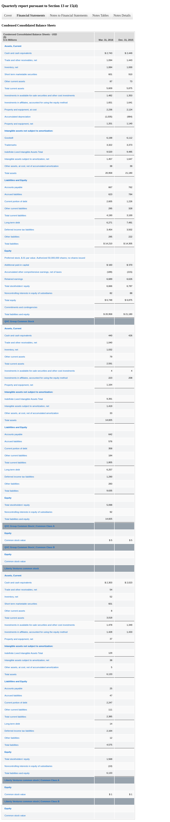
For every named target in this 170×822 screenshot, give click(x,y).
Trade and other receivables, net (21, 60)
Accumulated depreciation (17, 116)
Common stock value (15, 540)
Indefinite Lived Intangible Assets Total (24, 152)
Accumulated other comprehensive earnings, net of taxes (33, 272)
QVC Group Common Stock (19, 321)
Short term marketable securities (21, 74)
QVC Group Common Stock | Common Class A (30, 526)
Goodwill (9, 138)
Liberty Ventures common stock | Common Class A (32, 780)
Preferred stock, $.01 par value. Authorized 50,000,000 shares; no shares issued (45, 258)
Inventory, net (11, 67)
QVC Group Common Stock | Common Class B (30, 547)
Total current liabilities (15, 215)
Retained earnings (14, 279)
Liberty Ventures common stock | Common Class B (32, 801)
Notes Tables (100, 15)
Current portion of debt (16, 201)
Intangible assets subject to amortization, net (27, 159)
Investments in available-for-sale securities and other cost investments (40, 95)
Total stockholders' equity (17, 286)
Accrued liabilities (13, 194)
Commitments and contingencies (21, 307)
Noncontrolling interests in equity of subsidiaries (28, 293)
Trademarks (11, 145)
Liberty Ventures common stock (22, 568)
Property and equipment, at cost (21, 109)
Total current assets (14, 88)
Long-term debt (12, 222)
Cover (8, 15)
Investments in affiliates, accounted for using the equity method (36, 102)
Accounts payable (13, 187)
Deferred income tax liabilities (19, 229)
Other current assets (15, 81)
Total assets (11, 173)
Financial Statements (31, 15)
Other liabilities (12, 237)
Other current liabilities (16, 208)
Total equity (10, 300)
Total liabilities (11, 244)
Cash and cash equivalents (18, 53)
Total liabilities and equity (17, 314)
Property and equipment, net (19, 124)
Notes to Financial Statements (69, 15)
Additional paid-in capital (17, 265)
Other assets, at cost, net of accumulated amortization (32, 166)
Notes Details (122, 15)
